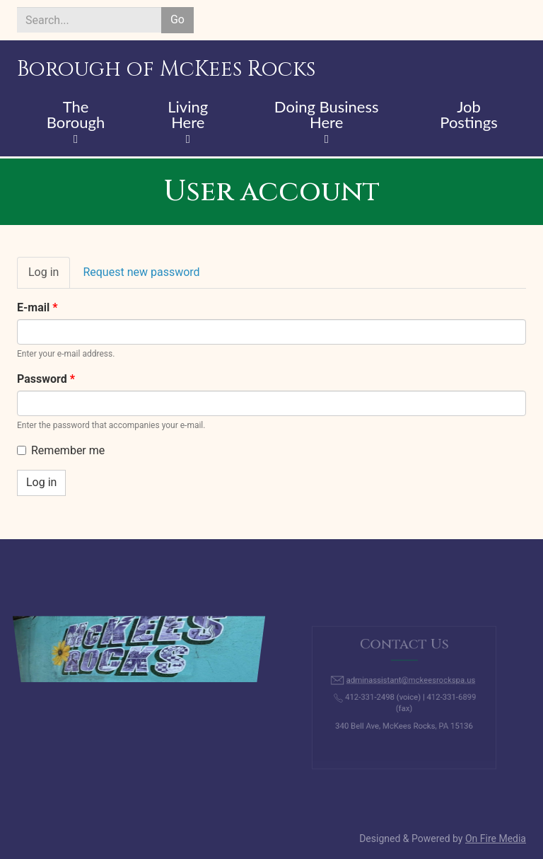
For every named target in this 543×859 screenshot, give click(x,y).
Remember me (61, 450)
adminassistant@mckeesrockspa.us (410, 682)
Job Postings (468, 115)
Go (177, 19)
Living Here (188, 115)
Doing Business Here (326, 115)
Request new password (141, 272)
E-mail (37, 307)
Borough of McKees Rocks (166, 69)
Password (46, 379)
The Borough (76, 115)
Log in (49, 277)
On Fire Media (495, 838)
